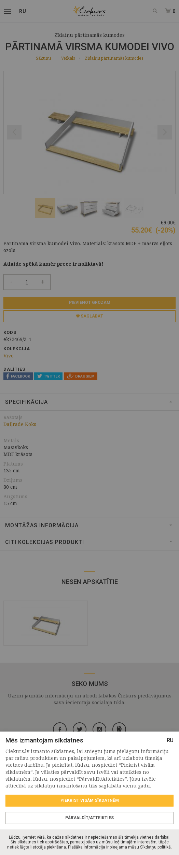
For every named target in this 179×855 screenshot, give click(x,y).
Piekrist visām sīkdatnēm (89, 800)
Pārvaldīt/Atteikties (89, 817)
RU (170, 740)
